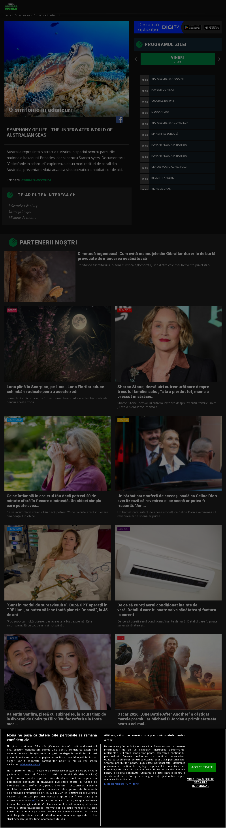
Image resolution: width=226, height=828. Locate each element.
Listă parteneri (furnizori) (121, 783)
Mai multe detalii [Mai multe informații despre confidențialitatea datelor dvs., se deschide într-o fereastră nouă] (30, 764)
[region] (113, 778)
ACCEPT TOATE (202, 767)
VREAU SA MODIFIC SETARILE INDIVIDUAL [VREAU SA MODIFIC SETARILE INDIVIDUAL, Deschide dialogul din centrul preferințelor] (200, 782)
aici (34, 800)
